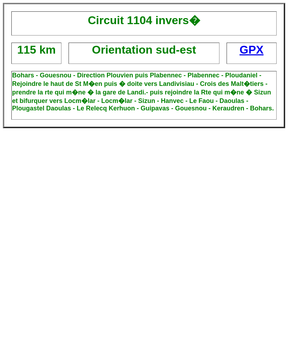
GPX (252, 49)
